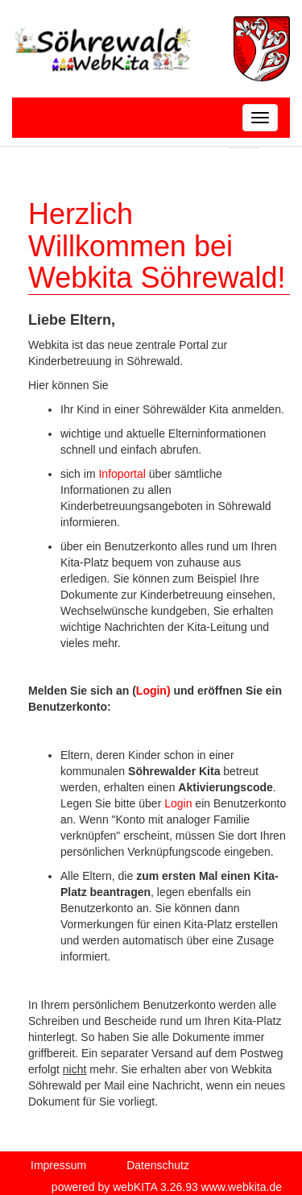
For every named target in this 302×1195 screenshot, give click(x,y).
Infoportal (123, 473)
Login (178, 803)
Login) (153, 690)
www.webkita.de (241, 1186)
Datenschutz (157, 1165)
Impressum (58, 1165)
